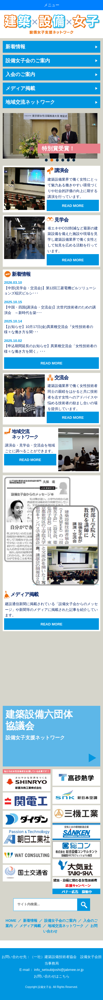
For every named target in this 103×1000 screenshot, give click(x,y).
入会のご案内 (20, 74)
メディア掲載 (20, 88)
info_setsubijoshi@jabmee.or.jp (58, 970)
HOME (10, 920)
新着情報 (15, 46)
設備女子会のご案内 (27, 60)
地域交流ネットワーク (30, 102)
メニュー (51, 5)
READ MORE (72, 206)
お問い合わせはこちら (51, 976)
